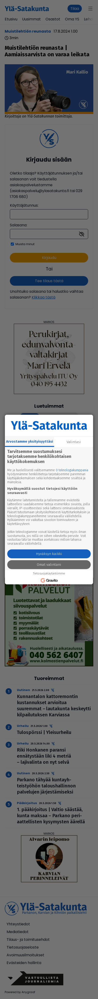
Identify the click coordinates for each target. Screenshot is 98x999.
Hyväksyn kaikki (49, 554)
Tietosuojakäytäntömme (49, 573)
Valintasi (74, 442)
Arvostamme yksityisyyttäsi (29, 441)
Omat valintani (49, 564)
